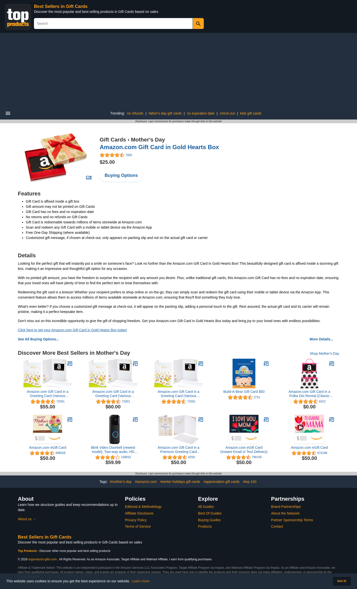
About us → (27, 519)
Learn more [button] (141, 581)
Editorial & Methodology (143, 507)
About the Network (285, 513)
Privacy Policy (136, 520)
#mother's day (121, 482)
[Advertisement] (178, 70)
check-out (227, 113)
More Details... (321, 339)
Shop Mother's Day (324, 353)
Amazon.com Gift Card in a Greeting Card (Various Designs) (47, 394)
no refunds (135, 113)
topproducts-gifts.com (42, 559)
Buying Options (121, 175)
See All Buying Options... (38, 339)
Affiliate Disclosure (139, 513)
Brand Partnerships (286, 507)
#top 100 (250, 482)
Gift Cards (113, 140)
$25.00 (107, 162)
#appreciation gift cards (221, 482)
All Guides (206, 507)
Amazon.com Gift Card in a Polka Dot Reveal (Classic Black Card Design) (309, 394)
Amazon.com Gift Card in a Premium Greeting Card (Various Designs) (178, 450)
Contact (277, 526)
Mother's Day (148, 140)
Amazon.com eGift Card (47, 447)
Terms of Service (138, 526)
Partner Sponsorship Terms (292, 520)
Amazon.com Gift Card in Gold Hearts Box (159, 147)
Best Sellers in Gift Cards (61, 6)
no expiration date (200, 113)
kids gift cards (251, 113)
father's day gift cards (165, 113)
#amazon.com (146, 482)
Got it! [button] (341, 581)
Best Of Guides (210, 513)
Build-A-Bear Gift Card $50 (244, 392)
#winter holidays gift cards (180, 482)
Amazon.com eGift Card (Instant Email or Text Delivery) (244, 450)
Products (205, 526)
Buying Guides (209, 520)
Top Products (28, 551)
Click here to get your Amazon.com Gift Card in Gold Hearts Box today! (72, 330)
